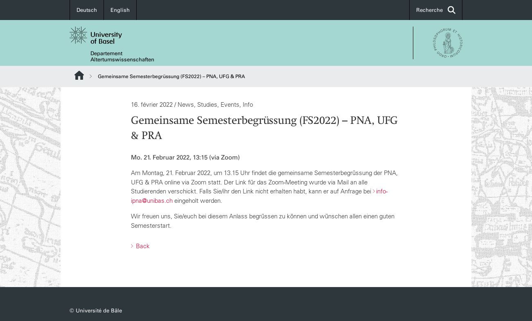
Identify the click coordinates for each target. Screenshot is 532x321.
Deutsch (87, 10)
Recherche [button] (435, 10)
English (120, 10)
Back (142, 246)
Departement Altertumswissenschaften (122, 56)
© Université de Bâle (96, 311)
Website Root (79, 75)
